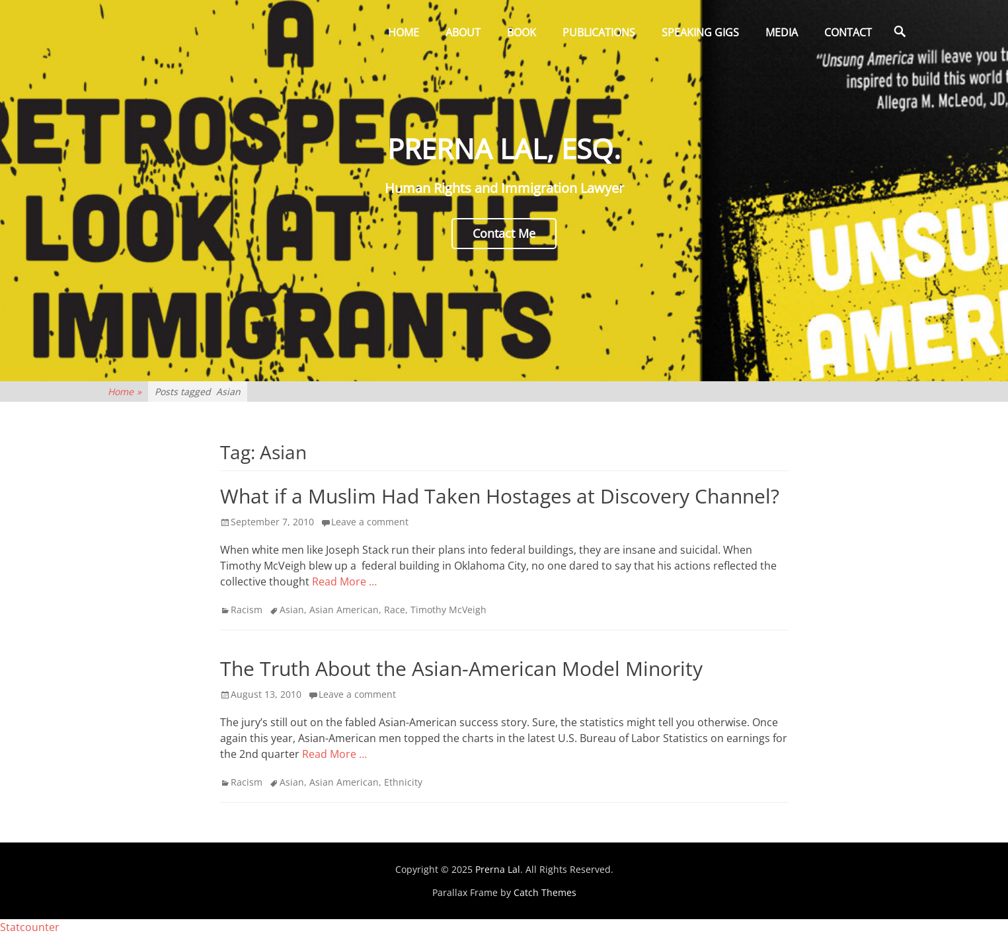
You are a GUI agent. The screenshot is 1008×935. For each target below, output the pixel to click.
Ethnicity (403, 782)
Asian (292, 609)
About (463, 32)
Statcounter (29, 927)
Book (521, 32)
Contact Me (504, 233)
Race (394, 609)
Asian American (344, 609)
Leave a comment (369, 521)
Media (781, 32)
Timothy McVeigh (448, 609)
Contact (848, 32)
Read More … (344, 581)
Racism (246, 609)
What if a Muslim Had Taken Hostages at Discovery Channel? (499, 495)
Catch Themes (545, 892)
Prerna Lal (497, 869)
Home (403, 32)
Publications (598, 32)
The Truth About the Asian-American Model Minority (461, 668)
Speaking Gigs (700, 32)
